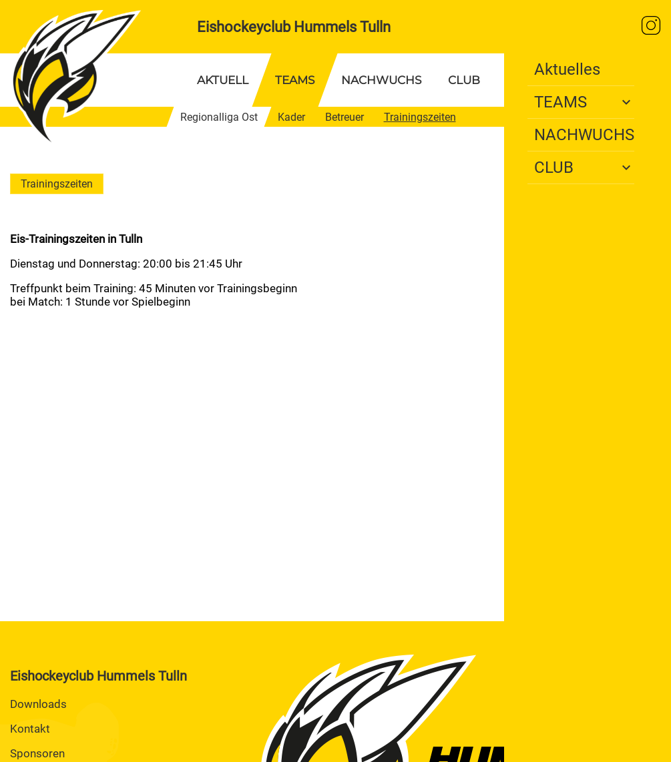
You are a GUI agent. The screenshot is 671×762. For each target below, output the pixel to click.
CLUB (464, 80)
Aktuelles (567, 69)
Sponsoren (37, 753)
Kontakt (30, 728)
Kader (291, 117)
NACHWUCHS (381, 80)
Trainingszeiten (420, 117)
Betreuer (344, 117)
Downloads (38, 704)
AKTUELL (222, 80)
